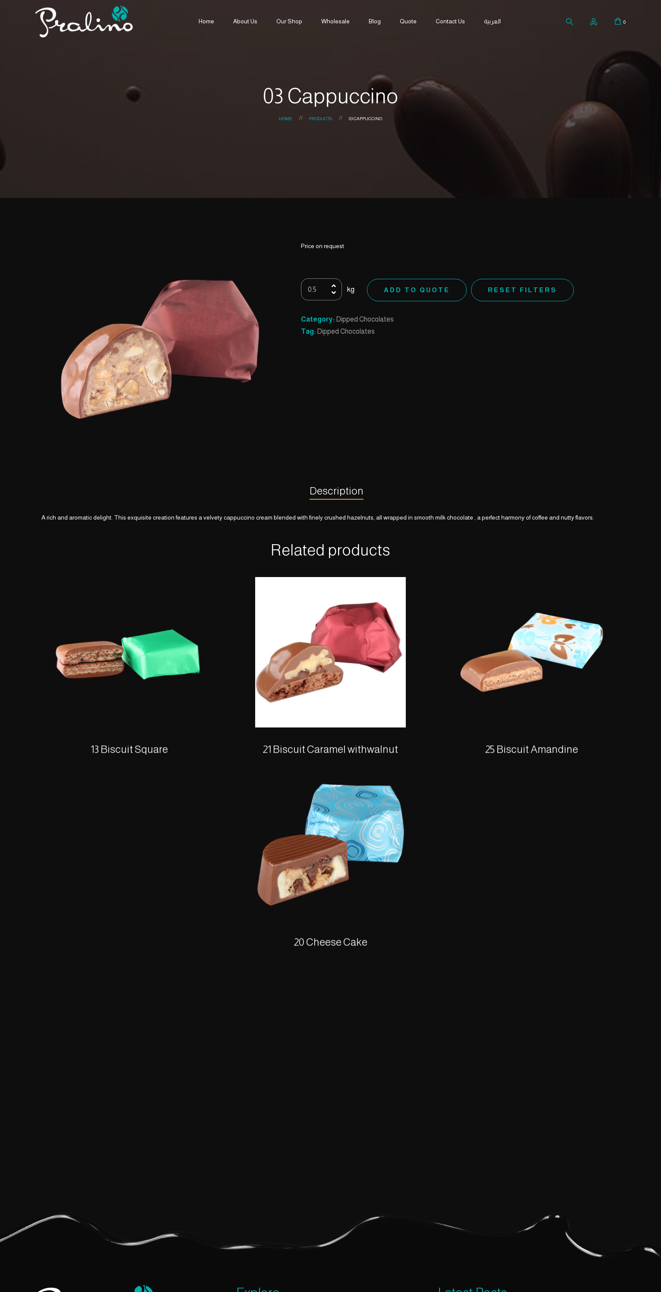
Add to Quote (417, 289)
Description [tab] (337, 491)
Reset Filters (522, 289)
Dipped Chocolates (365, 319)
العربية (492, 21)
